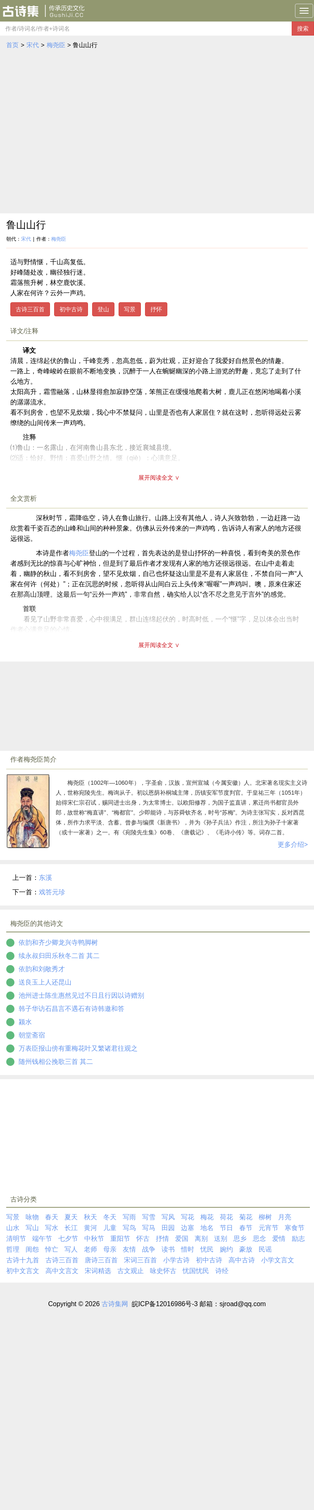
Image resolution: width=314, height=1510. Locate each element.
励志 (298, 1238)
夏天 (71, 1217)
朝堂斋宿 (32, 1035)
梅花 (207, 1217)
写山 (32, 1227)
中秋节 (94, 1238)
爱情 (278, 1238)
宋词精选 (98, 1270)
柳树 (265, 1217)
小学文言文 (277, 1260)
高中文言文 (61, 1270)
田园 (168, 1227)
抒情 (162, 1238)
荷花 (226, 1217)
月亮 (284, 1217)
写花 (187, 1217)
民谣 (265, 1249)
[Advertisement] (77, 131)
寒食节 (294, 1227)
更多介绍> (293, 844)
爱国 (181, 1238)
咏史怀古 (163, 1270)
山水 (12, 1227)
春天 (51, 1217)
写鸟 (129, 1227)
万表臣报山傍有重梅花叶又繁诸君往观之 (78, 1048)
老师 (90, 1249)
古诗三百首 (30, 309)
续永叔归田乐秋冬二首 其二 (59, 955)
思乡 (240, 1238)
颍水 (25, 1021)
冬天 (110, 1217)
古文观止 (130, 1270)
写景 (130, 309)
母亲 (110, 1249)
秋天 (90, 1217)
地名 (207, 1227)
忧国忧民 (196, 1270)
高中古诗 (241, 1260)
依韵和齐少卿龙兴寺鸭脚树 (58, 942)
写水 (51, 1227)
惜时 (187, 1249)
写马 (148, 1227)
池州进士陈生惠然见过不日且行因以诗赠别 (81, 995)
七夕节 (68, 1238)
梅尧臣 (56, 44)
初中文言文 (22, 1270)
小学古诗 (176, 1260)
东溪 (45, 877)
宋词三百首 (140, 1260)
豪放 (245, 1249)
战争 (148, 1249)
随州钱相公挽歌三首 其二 (56, 1061)
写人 (71, 1249)
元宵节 (268, 1227)
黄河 (90, 1227)
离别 (201, 1238)
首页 (12, 44)
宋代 (32, 44)
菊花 (245, 1217)
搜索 (303, 28)
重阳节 (120, 1238)
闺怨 (32, 1249)
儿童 (110, 1227)
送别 (220, 1238)
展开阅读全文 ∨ (159, 477)
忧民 (207, 1249)
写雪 (148, 1217)
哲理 (12, 1249)
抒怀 (156, 309)
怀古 (143, 1238)
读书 (168, 1249)
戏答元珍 (52, 892)
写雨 (129, 1217)
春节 (245, 1227)
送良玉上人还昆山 (45, 982)
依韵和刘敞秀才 (42, 968)
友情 (129, 1249)
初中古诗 (71, 309)
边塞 (187, 1227)
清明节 (16, 1238)
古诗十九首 (22, 1260)
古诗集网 (115, 1303)
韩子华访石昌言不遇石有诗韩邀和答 (71, 1008)
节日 (226, 1227)
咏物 (32, 1217)
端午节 (42, 1238)
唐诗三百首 (101, 1260)
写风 (168, 1217)
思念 (259, 1238)
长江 (71, 1227)
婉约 (226, 1249)
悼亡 (51, 1249)
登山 (103, 309)
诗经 (221, 1270)
